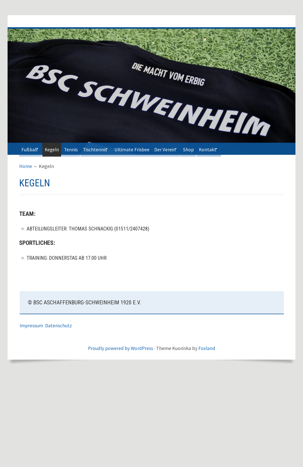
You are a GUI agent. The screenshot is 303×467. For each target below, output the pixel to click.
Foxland (207, 348)
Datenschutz (59, 325)
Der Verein (181, 148)
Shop (207, 148)
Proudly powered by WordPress (120, 348)
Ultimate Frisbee (145, 148)
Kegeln (57, 148)
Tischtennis (105, 148)
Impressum (33, 325)
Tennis (78, 148)
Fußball (30, 148)
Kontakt (229, 148)
